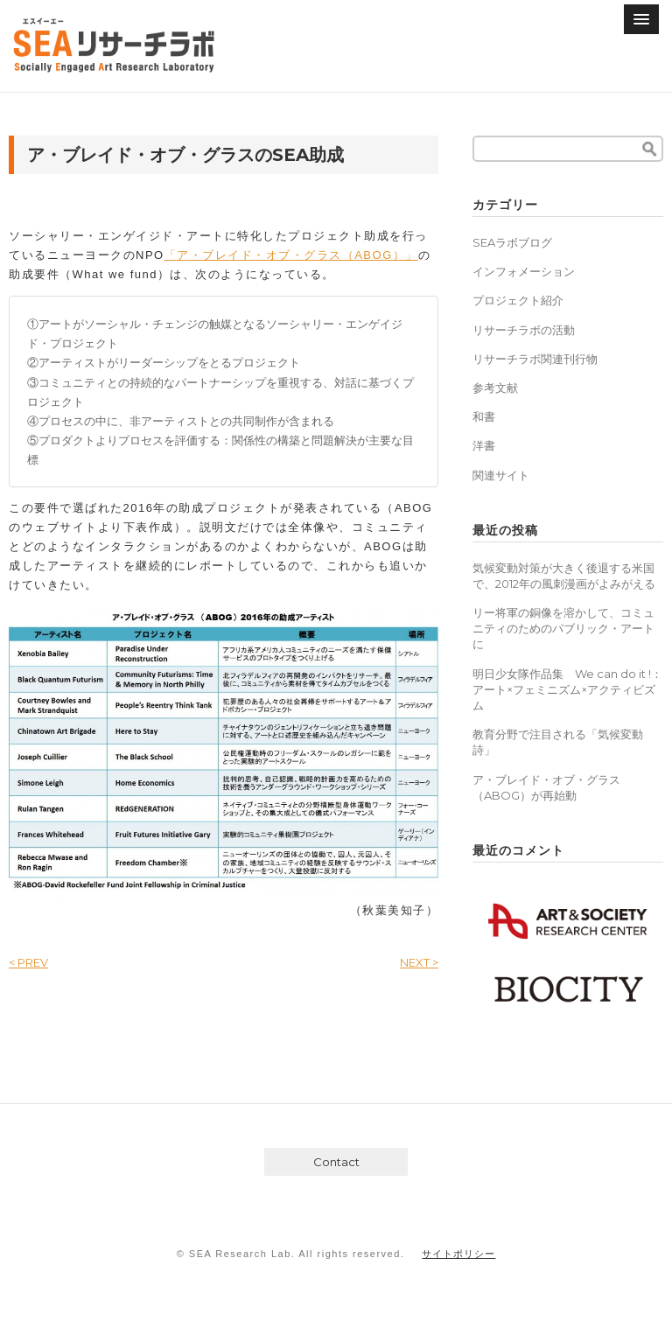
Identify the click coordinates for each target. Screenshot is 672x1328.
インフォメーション (523, 271)
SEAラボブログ (512, 242)
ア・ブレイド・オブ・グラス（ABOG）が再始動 (546, 787)
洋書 (483, 445)
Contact (336, 1162)
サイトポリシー (458, 1253)
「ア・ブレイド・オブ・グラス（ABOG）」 (291, 255)
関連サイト (500, 475)
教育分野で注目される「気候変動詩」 (557, 742)
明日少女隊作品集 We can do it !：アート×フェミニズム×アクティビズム (567, 689)
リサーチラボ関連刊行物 (535, 359)
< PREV (28, 962)
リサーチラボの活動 (523, 330)
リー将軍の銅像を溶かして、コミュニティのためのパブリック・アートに (563, 628)
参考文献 (495, 388)
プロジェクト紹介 (518, 300)
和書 (483, 416)
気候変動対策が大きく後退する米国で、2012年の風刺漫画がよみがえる (563, 576)
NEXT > (419, 962)
